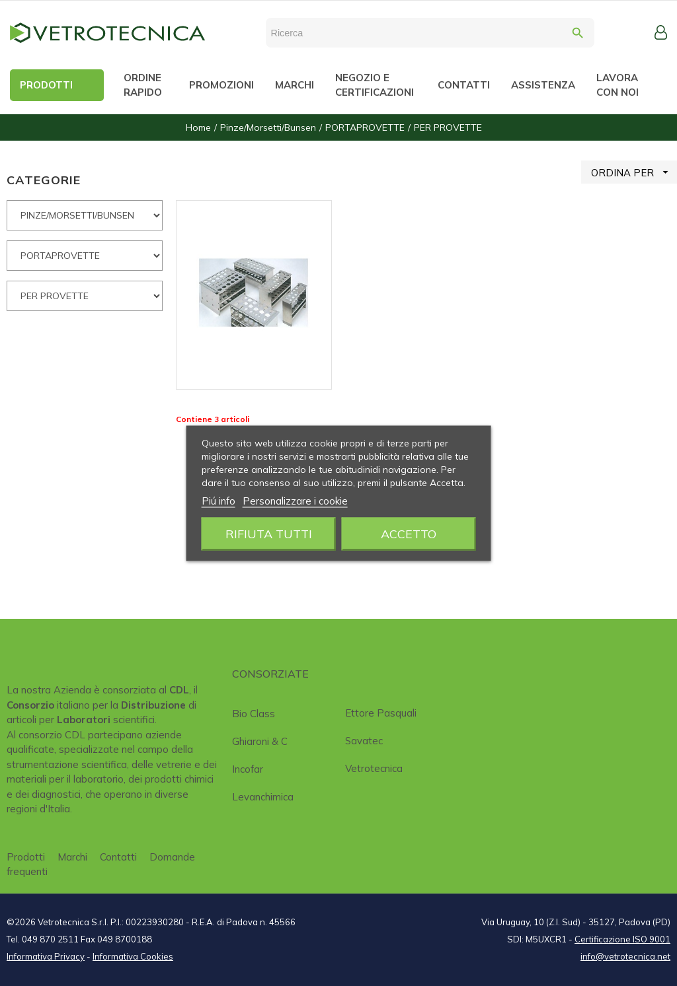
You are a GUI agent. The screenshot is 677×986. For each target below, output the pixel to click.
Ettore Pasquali (381, 713)
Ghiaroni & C (260, 741)
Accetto (408, 533)
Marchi (72, 857)
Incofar (247, 769)
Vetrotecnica (374, 768)
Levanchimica (263, 797)
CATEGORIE (44, 180)
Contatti (118, 857)
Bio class (253, 713)
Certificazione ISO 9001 (622, 939)
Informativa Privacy (46, 956)
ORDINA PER (634, 172)
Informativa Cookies (133, 956)
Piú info (218, 500)
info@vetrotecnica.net (625, 956)
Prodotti (26, 857)
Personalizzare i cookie (295, 500)
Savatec (364, 740)
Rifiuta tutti (268, 533)
